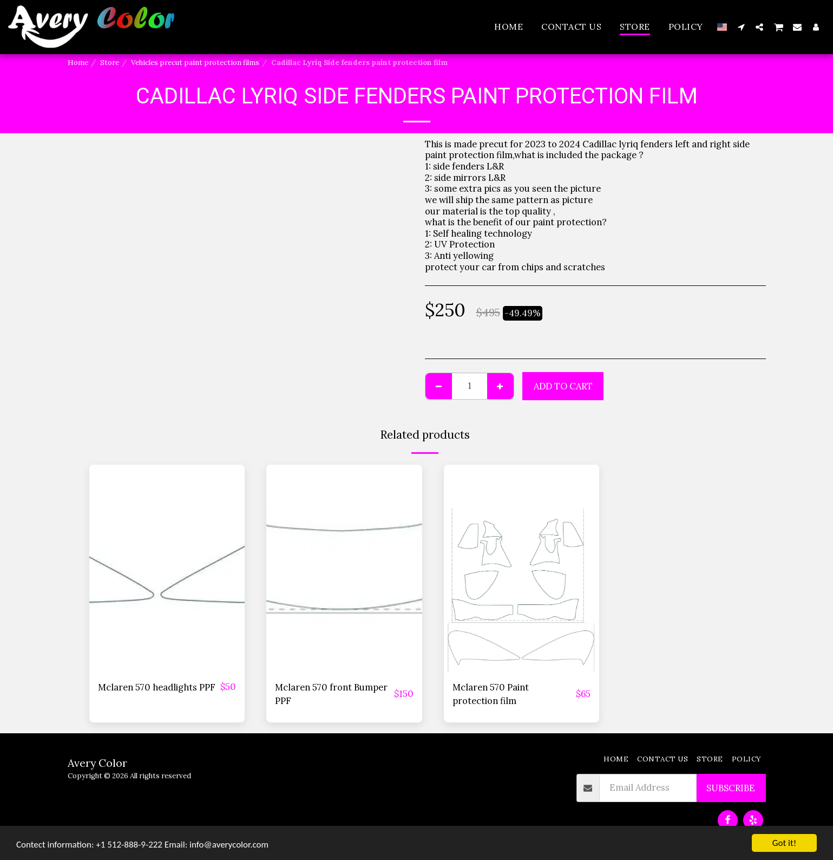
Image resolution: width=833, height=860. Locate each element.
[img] (167, 568)
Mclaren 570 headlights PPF (156, 687)
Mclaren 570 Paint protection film (490, 694)
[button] (741, 26)
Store (109, 62)
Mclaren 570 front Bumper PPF (331, 694)
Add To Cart (563, 386)
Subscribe (730, 788)
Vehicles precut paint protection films (195, 62)
